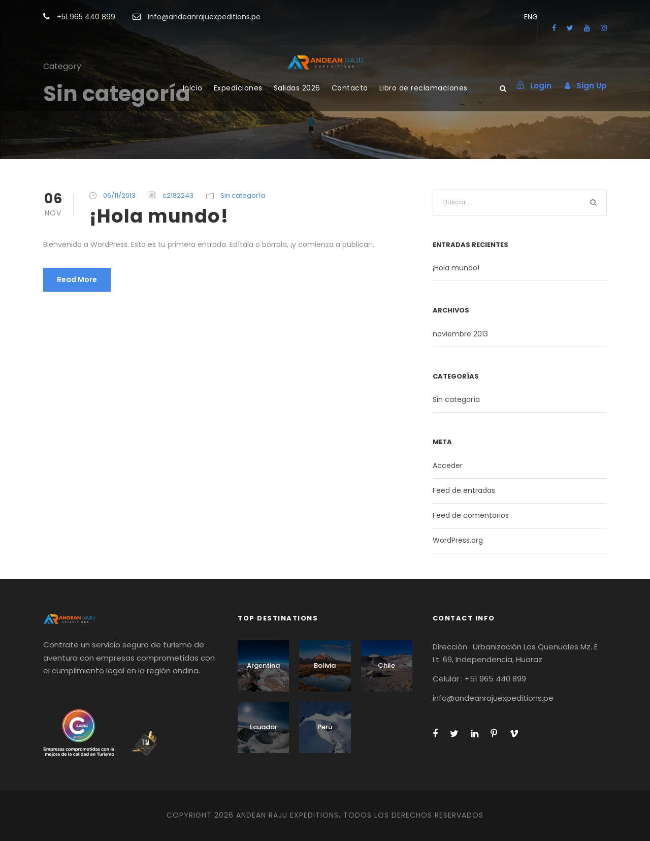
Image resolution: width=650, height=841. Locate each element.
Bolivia (325, 665)
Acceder (448, 465)
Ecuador (263, 727)
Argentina (263, 665)
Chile (386, 665)
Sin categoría (242, 195)
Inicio (193, 88)
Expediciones (238, 88)
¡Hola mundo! (159, 216)
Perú (324, 727)
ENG (531, 17)
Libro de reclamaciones (423, 88)
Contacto (350, 88)
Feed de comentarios (471, 515)
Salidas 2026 (297, 88)
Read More (77, 279)
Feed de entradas (464, 490)
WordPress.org (458, 540)
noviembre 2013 (460, 334)
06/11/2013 (119, 195)
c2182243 (177, 195)
